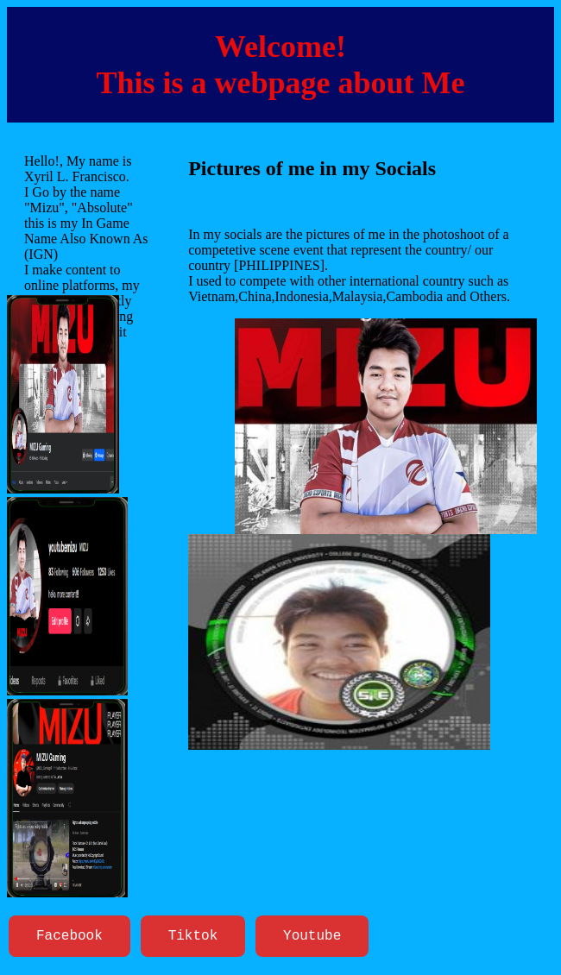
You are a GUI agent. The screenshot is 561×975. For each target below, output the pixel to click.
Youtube (312, 937)
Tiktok (193, 937)
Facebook (69, 937)
